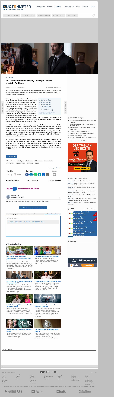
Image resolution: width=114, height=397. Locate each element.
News (49, 6)
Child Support (38, 161)
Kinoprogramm (75, 386)
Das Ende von (72, 15)
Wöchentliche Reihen (48, 376)
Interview (18, 379)
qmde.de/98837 (57, 168)
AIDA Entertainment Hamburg (80, 223)
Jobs (86, 377)
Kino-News (73, 376)
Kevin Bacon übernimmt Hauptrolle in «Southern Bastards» (83, 121)
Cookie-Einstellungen (90, 383)
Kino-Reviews (61, 379)
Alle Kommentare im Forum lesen (33, 208)
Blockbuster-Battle (75, 380)
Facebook (4, 381)
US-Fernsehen (33, 383)
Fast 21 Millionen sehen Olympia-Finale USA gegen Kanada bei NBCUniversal (82, 199)
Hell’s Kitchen (10, 163)
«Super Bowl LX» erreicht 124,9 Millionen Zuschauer (82, 203)
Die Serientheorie (28, 15)
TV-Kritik (59, 377)
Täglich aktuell (47, 379)
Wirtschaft (32, 379)
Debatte (59, 376)
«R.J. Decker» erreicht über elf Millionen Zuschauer (82, 188)
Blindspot (20, 161)
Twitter (3, 383)
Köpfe (31, 381)
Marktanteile (46, 377)
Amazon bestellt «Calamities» (78, 135)
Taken (37, 163)
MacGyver (30, 163)
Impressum (87, 384)
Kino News (6, 386)
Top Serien (92, 386)
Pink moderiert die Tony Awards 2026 (80, 131)
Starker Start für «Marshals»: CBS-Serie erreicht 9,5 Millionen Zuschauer (82, 191)
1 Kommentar (21, 87)
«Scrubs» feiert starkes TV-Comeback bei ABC (81, 195)
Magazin (41, 6)
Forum (85, 6)
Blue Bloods (29, 161)
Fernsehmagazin (18, 386)
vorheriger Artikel (12, 180)
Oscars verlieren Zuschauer (78, 181)
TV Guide (50, 386)
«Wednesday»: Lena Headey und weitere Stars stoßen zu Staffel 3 (82, 125)
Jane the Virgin (20, 163)
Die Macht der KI (44, 15)
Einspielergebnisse (75, 379)
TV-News (32, 376)
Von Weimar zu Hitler (11, 15)
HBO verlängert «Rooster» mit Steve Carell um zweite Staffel (82, 128)
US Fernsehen (32, 386)
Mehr (93, 6)
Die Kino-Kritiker (74, 377)
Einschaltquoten (43, 386)
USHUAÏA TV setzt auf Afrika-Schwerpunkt (81, 133)
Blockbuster (54, 386)
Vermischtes (32, 377)
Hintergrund (18, 376)
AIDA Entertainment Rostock (81, 233)
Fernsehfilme (61, 386)
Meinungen (68, 6)
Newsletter (4, 377)
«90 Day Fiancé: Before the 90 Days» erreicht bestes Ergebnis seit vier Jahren (81, 184)
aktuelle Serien (68, 386)
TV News (37, 386)
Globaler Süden (58, 15)
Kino (78, 6)
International (33, 380)
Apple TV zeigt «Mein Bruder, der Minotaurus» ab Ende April (83, 138)
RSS (3, 376)
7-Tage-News (5, 380)
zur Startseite (33, 180)
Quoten (58, 6)
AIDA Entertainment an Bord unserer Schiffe (82, 213)
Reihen (17, 377)
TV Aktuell (12, 386)
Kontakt (87, 379)
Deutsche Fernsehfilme (84, 386)
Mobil (3, 379)
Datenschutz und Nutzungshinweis (89, 381)
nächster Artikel (55, 180)
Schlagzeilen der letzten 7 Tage (78, 141)
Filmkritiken (25, 386)
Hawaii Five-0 (48, 161)
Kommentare (11, 156)
